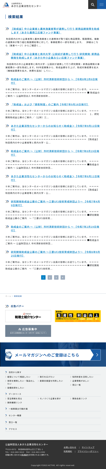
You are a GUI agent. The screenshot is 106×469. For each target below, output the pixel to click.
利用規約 (68, 451)
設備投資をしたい (15, 387)
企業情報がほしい (80, 380)
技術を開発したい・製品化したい (21, 382)
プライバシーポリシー (88, 451)
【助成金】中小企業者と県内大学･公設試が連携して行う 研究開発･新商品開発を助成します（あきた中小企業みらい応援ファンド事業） (55, 55)
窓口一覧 (76, 384)
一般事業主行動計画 (18, 408)
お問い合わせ (70, 447)
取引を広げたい (47, 376)
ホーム (8, 296)
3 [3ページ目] (56, 277)
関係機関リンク (14, 402)
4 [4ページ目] (62, 277)
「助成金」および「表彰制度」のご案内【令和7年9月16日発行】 (50, 104)
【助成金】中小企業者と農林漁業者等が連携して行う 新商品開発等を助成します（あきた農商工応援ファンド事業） (55, 30)
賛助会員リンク (79, 398)
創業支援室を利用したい (51, 380)
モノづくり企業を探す (50, 398)
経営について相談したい (19, 376)
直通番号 (25, 454)
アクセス (13, 429)
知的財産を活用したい (82, 376)
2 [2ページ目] (49, 277)
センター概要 (15, 415)
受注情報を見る (14, 398)
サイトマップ (88, 447)
